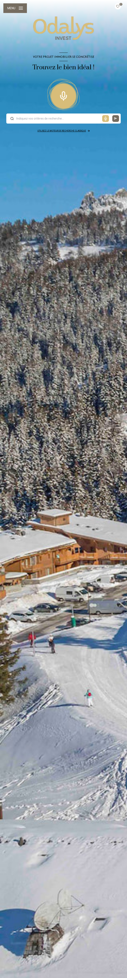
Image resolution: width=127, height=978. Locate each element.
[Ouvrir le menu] (15, 8)
